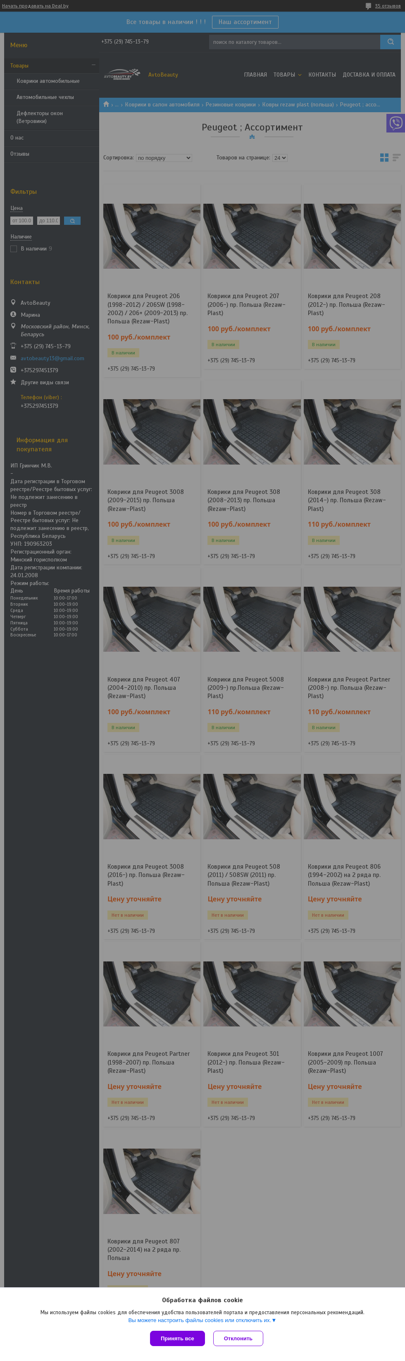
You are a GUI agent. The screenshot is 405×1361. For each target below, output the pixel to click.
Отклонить (238, 1338)
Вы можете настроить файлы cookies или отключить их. (199, 1320)
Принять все (177, 1338)
